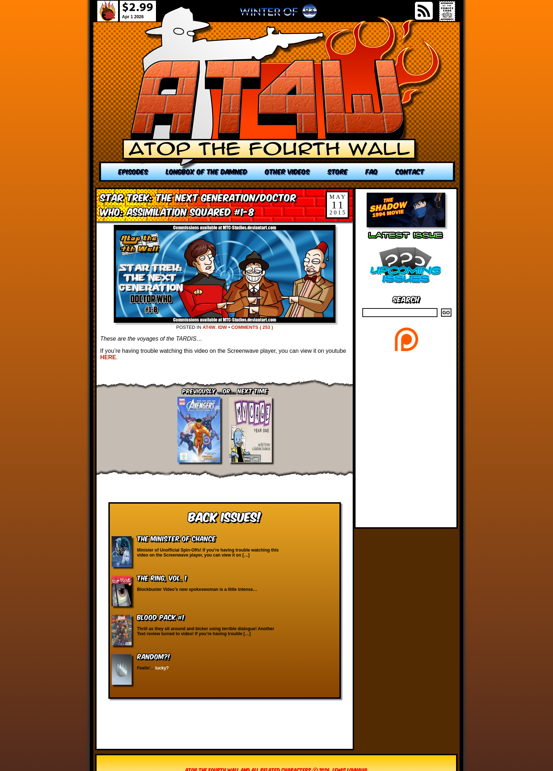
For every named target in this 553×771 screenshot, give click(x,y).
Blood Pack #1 (160, 617)
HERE (108, 357)
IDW (222, 327)
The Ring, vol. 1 (162, 577)
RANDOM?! (153, 656)
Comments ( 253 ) (252, 327)
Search (406, 298)
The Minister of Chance (176, 538)
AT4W (208, 327)
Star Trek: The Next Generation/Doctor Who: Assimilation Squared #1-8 (198, 204)
